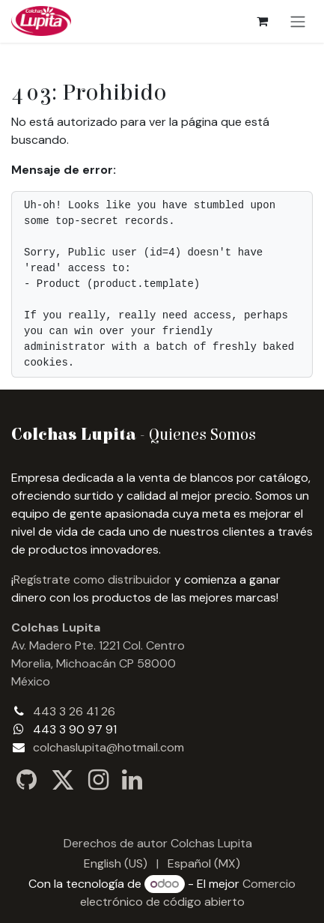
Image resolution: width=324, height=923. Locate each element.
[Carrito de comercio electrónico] (262, 21)
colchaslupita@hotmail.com (108, 747)
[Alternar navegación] (298, 21)
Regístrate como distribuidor (92, 579)
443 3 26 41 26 (74, 711)
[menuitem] (115, 864)
